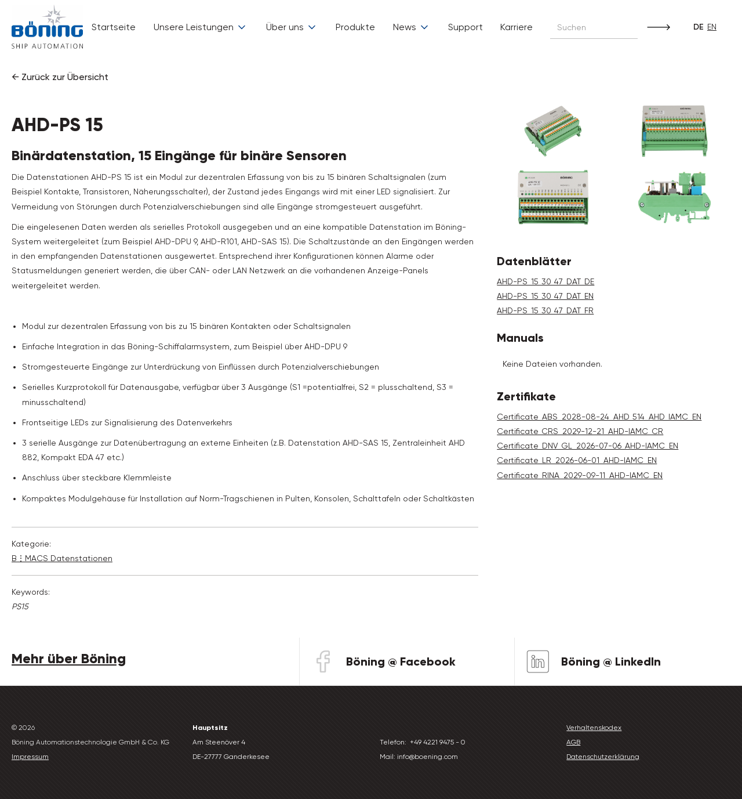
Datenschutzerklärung (602, 757)
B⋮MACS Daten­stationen (62, 558)
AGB (573, 742)
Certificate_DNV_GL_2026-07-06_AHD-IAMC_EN (587, 445)
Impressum (30, 757)
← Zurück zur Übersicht (60, 76)
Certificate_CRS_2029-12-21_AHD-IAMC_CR (580, 431)
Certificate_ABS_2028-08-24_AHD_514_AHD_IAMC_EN (599, 416)
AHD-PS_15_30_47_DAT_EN (545, 296)
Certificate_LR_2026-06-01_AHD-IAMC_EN (577, 460)
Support (465, 26)
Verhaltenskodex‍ (593, 728)
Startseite (114, 26)
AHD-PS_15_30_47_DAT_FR (545, 310)
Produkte (355, 26)
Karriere (516, 26)
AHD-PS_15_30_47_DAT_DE (545, 281)
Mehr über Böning (69, 658)
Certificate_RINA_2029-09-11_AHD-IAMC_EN (580, 475)
